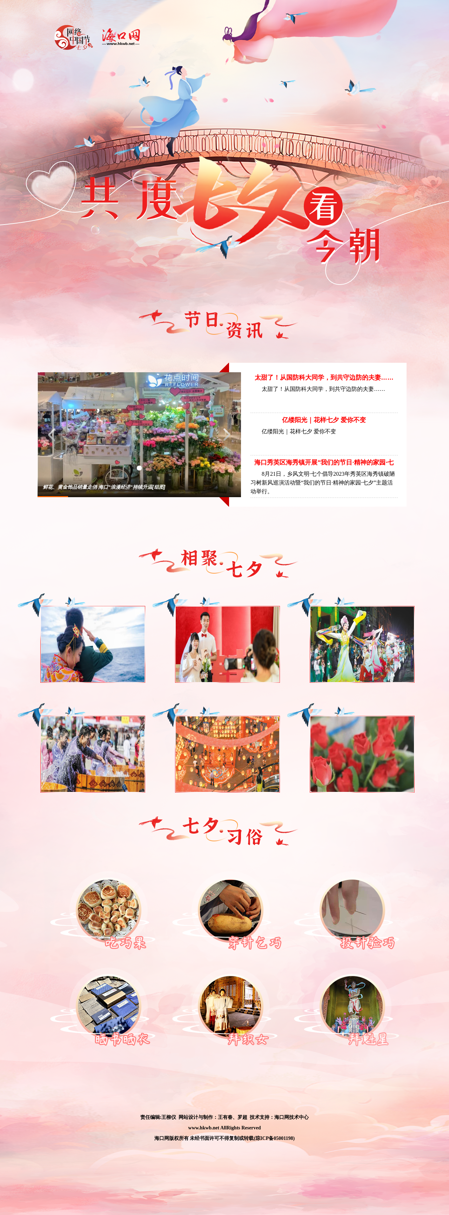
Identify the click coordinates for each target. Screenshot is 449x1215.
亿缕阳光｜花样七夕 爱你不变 (324, 419)
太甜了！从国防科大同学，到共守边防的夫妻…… (324, 377)
